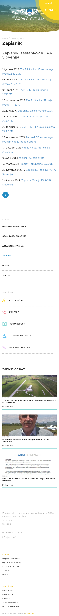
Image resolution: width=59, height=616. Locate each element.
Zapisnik (20, 39)
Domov (5, 39)
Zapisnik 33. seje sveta (31, 158)
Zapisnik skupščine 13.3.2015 (37, 163)
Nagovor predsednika (11, 559)
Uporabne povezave (10, 606)
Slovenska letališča (10, 602)
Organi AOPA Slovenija (12, 562)
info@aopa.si (9, 537)
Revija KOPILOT (8, 590)
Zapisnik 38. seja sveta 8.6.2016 (35, 110)
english (48, 3)
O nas (12, 39)
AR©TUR (29, 613)
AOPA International (10, 566)
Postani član (7, 594)
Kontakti (6, 598)
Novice (5, 574)
